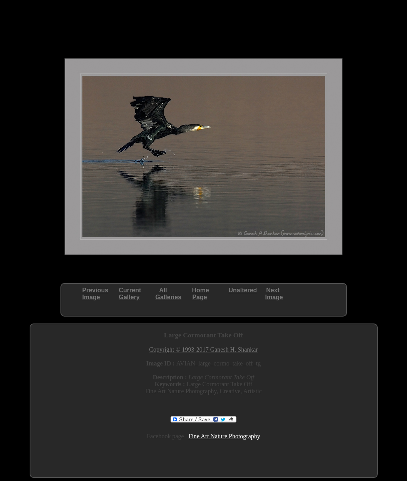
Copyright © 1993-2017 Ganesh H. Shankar (203, 349)
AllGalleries (169, 293)
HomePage (200, 293)
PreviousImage (95, 293)
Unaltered (243, 290)
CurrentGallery (130, 293)
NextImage (274, 293)
